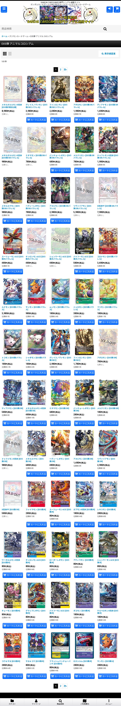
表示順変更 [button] (108, 53)
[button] (4, 9)
